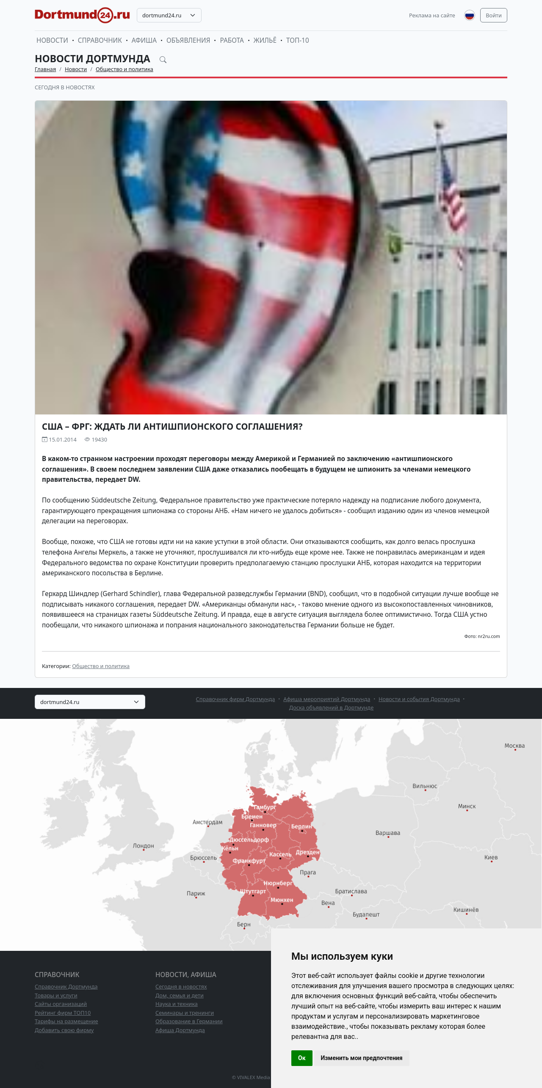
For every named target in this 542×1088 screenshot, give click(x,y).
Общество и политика (124, 69)
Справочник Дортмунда (66, 986)
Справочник (100, 40)
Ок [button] (302, 1058)
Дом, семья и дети (179, 995)
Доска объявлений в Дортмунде (331, 707)
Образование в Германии (189, 1021)
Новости (52, 40)
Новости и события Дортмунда (419, 699)
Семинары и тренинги (184, 1012)
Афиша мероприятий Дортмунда (326, 699)
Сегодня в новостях (64, 87)
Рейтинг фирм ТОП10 (63, 1012)
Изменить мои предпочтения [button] (362, 1058)
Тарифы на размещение (66, 1021)
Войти (494, 15)
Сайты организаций (61, 1004)
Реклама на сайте (432, 15)
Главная (45, 69)
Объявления (188, 40)
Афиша (144, 40)
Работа (231, 40)
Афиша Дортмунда (180, 1030)
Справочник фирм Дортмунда (235, 699)
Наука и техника (176, 1004)
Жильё (265, 40)
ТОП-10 (297, 40)
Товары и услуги (56, 995)
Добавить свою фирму (64, 1030)
